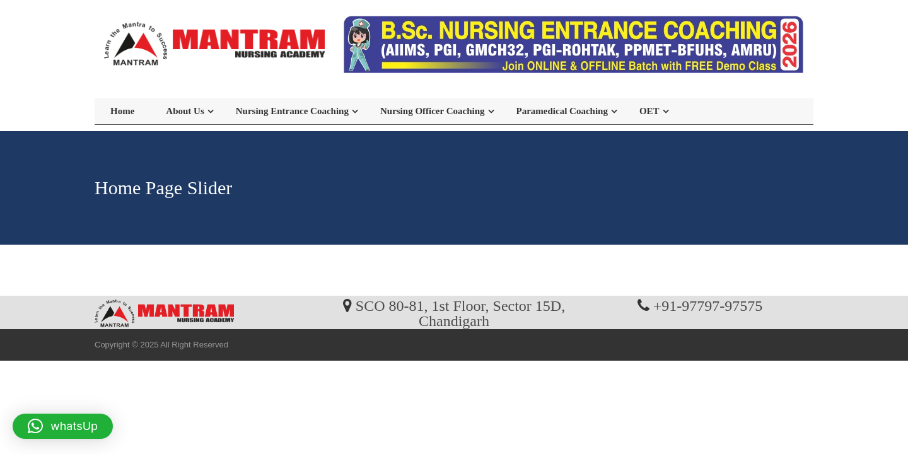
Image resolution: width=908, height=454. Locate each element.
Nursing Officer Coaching (432, 111)
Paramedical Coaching (562, 111)
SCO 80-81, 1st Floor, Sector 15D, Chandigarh (460, 313)
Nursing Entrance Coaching (292, 111)
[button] (63, 426)
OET (649, 111)
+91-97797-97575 (708, 305)
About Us (185, 111)
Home (122, 111)
